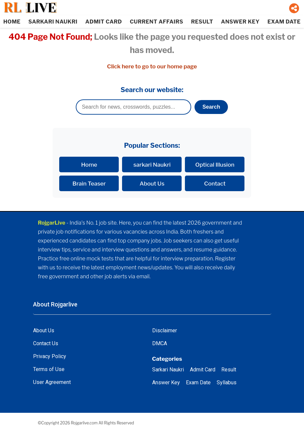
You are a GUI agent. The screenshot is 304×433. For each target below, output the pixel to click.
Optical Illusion (214, 164)
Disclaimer (164, 330)
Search (211, 107)
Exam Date (198, 382)
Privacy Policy (49, 356)
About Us (152, 183)
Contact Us (45, 343)
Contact (215, 183)
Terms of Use (49, 369)
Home (89, 164)
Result (228, 369)
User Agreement (52, 382)
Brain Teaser (89, 183)
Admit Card (202, 369)
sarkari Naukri (152, 164)
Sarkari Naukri (168, 369)
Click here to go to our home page (152, 66)
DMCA (159, 343)
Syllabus (227, 382)
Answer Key (166, 382)
